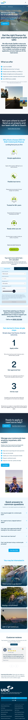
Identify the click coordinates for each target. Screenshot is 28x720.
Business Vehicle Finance (19, 675)
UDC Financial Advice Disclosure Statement (8, 710)
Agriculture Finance (18, 691)
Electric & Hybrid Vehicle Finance (6, 677)
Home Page (3, 708)
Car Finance (3, 675)
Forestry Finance (17, 689)
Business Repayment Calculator (20, 695)
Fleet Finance (17, 677)
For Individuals (3, 6)
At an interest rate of (6, 264)
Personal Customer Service (5, 685)
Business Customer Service (19, 693)
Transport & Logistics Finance (20, 685)
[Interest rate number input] (14, 266)
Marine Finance (3, 681)
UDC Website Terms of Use (5, 712)
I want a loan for (5, 249)
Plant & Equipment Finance (19, 679)
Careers (2, 701)
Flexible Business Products (19, 683)
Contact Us (3, 691)
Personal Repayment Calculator (6, 687)
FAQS (2, 693)
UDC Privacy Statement (17, 708)
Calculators (9, 708)
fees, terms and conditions (14, 82)
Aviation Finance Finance (19, 681)
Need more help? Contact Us (14, 223)
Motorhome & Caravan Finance (6, 683)
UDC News (3, 697)
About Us (2, 695)
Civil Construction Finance (19, 687)
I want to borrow (5, 254)
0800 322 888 (17, 297)
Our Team (2, 699)
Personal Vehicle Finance (5, 673)
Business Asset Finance (19, 673)
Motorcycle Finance (4, 679)
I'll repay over (5, 259)
